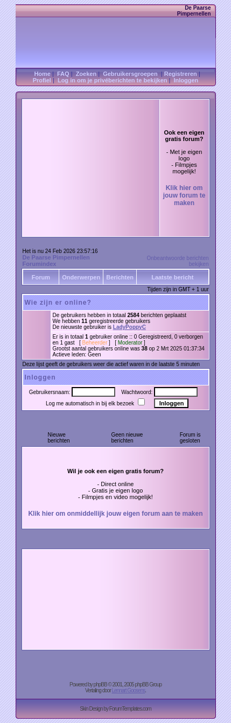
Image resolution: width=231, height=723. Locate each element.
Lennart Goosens (128, 690)
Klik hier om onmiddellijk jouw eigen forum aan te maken (115, 513)
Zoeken (86, 74)
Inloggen (186, 80)
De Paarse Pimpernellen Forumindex (56, 260)
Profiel (42, 80)
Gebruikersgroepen (130, 74)
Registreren (180, 74)
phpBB (100, 684)
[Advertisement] (91, 151)
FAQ (63, 74)
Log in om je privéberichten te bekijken (112, 80)
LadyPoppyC (129, 327)
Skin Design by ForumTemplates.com (115, 709)
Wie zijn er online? (58, 302)
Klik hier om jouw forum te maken (184, 195)
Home (42, 74)
